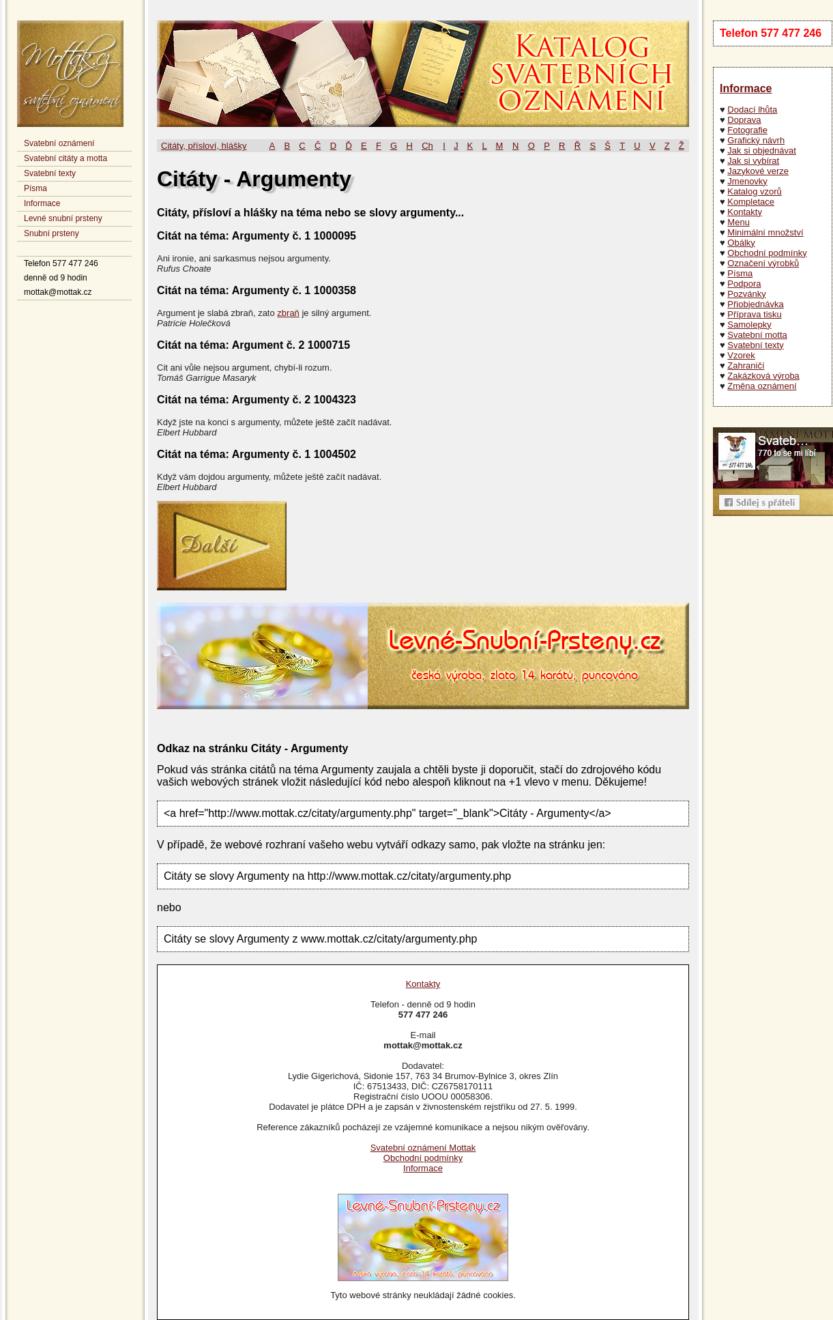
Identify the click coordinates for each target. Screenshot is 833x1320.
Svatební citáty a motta (65, 158)
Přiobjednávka (755, 304)
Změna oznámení (761, 386)
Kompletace (750, 202)
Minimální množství (765, 232)
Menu (738, 222)
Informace (42, 203)
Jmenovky (747, 181)
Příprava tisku (754, 314)
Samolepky (749, 324)
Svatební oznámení (59, 143)
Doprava (744, 120)
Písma (35, 188)
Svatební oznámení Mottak (423, 1148)
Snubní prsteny (51, 233)
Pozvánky (746, 294)
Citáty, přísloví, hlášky (203, 146)
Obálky (741, 243)
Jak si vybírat (753, 161)
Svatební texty (50, 173)
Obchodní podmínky (766, 253)
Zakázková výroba (763, 376)
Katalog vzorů (754, 191)
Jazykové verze (758, 171)
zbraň (288, 313)
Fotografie (747, 130)
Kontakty (744, 212)
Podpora (744, 283)
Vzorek (741, 355)
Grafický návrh (756, 140)
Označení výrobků (763, 263)
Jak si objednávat (761, 150)
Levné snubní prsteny (63, 218)
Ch (427, 146)
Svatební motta (757, 335)
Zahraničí (745, 365)
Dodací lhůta (752, 109)
